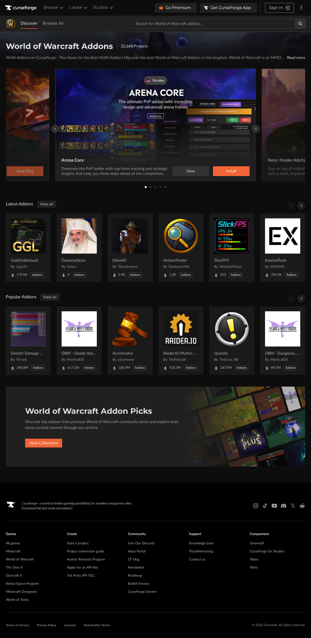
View (190, 171)
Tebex (254, 559)
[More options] (301, 8)
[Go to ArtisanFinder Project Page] (180, 247)
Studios (103, 7)
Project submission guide (85, 551)
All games (13, 543)
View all (46, 204)
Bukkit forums (138, 583)
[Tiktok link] (265, 506)
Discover (29, 23)
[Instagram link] (256, 506)
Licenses (70, 625)
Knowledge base (201, 543)
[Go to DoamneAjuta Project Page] (79, 247)
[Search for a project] (214, 24)
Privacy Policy (46, 625)
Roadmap (135, 575)
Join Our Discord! (141, 543)
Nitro (254, 567)
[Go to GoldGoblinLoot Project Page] (28, 247)
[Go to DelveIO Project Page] (130, 247)
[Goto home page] (21, 7)
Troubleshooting (201, 551)
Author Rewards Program (86, 559)
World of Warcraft (20, 559)
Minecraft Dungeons (21, 591)
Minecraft (13, 551)
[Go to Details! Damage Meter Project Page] (28, 340)
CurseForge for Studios (267, 551)
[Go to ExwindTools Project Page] (282, 247)
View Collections (43, 443)
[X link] (293, 506)
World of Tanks (17, 600)
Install (231, 171)
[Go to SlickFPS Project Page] (231, 247)
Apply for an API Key (82, 567)
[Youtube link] (274, 506)
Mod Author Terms (97, 625)
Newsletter (136, 567)
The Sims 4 (14, 567)
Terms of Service (17, 625)
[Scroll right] (301, 206)
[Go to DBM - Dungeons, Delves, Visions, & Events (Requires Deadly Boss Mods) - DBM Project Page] (282, 340)
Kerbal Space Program (22, 583)
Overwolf (257, 543)
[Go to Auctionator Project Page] (130, 340)
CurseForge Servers (142, 591)
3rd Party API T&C (81, 575)
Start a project (78, 543)
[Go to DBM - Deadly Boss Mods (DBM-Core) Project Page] (79, 340)
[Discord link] (284, 506)
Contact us (197, 559)
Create (78, 7)
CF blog (133, 559)
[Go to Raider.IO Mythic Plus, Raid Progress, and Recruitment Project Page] (180, 340)
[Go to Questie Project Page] (231, 340)
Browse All (53, 23)
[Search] (300, 24)
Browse (54, 7)
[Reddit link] (302, 506)
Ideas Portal (136, 551)
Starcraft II (14, 575)
